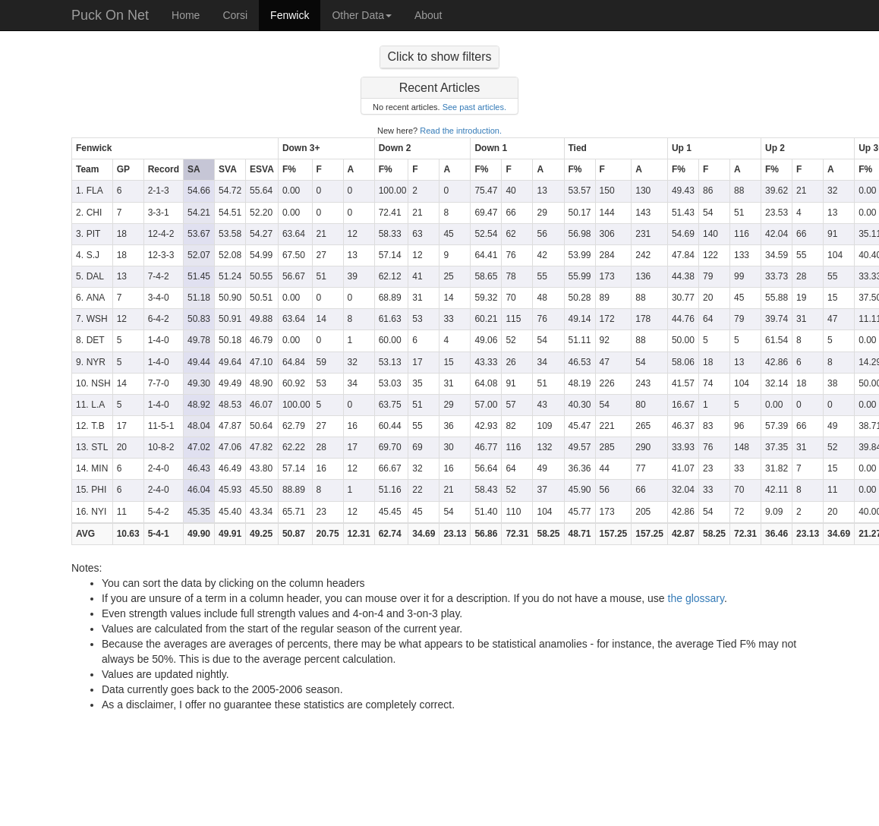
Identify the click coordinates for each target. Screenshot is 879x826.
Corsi (234, 15)
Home (186, 15)
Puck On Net (110, 15)
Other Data (361, 15)
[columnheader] (175, 148)
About (428, 15)
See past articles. (474, 107)
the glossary (696, 598)
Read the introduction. (461, 130)
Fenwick (289, 15)
